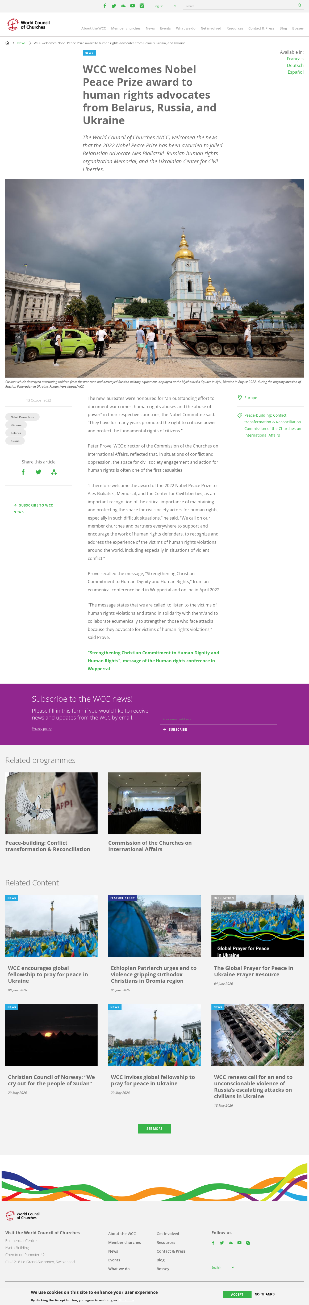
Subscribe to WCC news (33, 508)
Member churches (125, 28)
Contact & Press (261, 28)
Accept (237, 1294)
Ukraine (16, 425)
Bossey (298, 28)
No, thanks (265, 1294)
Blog (283, 28)
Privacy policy (42, 728)
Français (295, 59)
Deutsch (295, 65)
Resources (235, 28)
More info (126, 1300)
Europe (250, 397)
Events (165, 28)
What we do (185, 28)
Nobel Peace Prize (22, 417)
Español (296, 72)
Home (7, 43)
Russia (15, 441)
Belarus (16, 433)
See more (154, 1128)
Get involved (211, 28)
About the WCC (93, 28)
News (150, 28)
